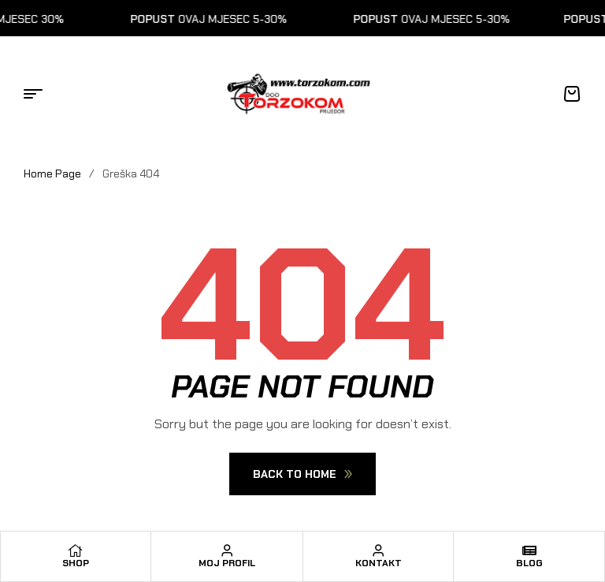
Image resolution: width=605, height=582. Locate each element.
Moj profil (227, 563)
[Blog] (529, 550)
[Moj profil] (227, 550)
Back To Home (302, 474)
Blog (529, 563)
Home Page (52, 173)
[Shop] (76, 550)
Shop (75, 563)
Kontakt (378, 563)
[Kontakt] (378, 550)
